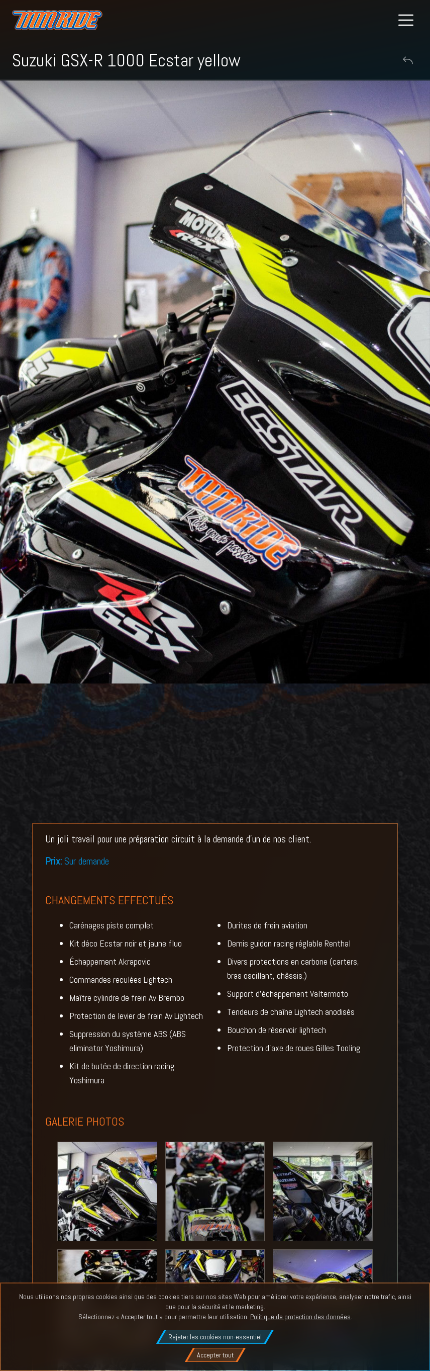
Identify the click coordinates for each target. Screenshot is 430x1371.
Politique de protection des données (300, 1316)
